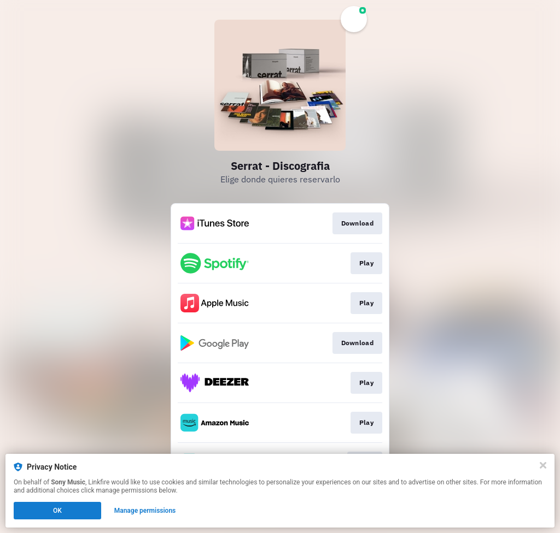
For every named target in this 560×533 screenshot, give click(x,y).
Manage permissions (145, 510)
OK (57, 510)
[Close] (543, 465)
